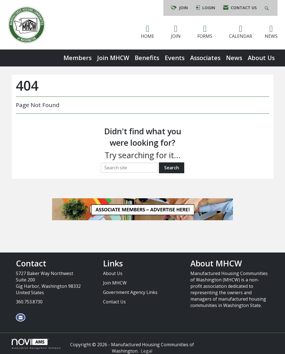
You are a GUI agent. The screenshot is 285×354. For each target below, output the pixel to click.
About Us (261, 58)
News (234, 58)
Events (175, 58)
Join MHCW (113, 58)
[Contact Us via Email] (20, 317)
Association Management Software (36, 344)
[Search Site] (267, 8)
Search (171, 168)
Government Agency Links (130, 292)
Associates (205, 58)
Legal (146, 351)
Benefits (147, 58)
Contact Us (114, 302)
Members (77, 58)
